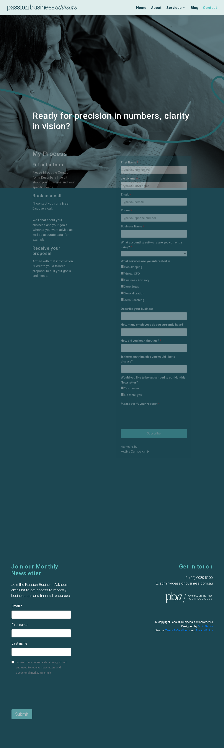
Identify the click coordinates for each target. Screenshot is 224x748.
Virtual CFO (132, 232)
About (156, 8)
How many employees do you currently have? (152, 283)
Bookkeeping (133, 225)
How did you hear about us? (141, 299)
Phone (126, 169)
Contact (210, 8)
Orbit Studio (205, 626)
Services (173, 8)
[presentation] (154, 374)
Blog (194, 8)
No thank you (133, 353)
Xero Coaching (134, 258)
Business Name (133, 185)
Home (141, 8)
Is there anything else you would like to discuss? (148, 317)
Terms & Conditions (177, 630)
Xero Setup (131, 245)
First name (19, 625)
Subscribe (154, 392)
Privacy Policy (204, 630)
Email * (16, 606)
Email (126, 153)
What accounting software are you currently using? (151, 203)
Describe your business (137, 267)
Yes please (131, 347)
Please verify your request (140, 362)
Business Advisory (136, 238)
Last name (19, 643)
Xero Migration (134, 251)
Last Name (129, 137)
